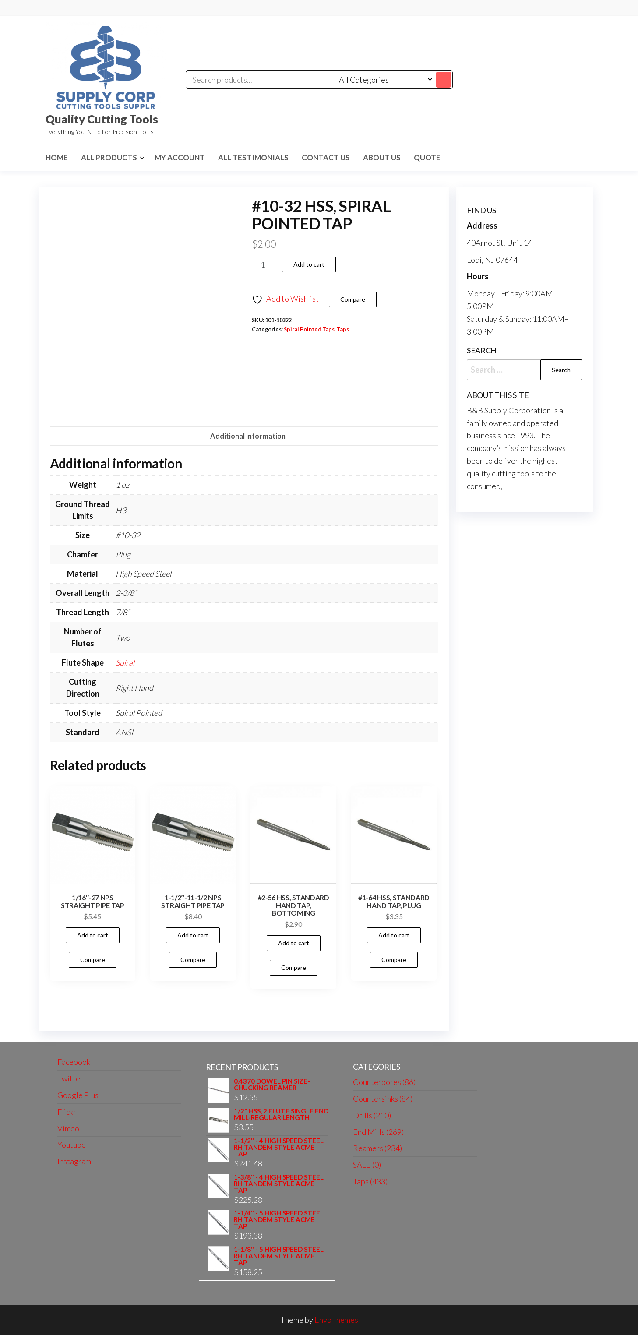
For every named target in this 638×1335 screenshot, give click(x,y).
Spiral (125, 662)
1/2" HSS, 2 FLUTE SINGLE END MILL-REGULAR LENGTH (281, 1114)
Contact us (326, 157)
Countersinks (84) (382, 1098)
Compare (352, 299)
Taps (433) (370, 1181)
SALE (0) (367, 1164)
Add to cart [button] (92, 935)
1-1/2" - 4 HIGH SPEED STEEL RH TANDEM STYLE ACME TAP (279, 1147)
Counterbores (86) (384, 1082)
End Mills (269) (378, 1132)
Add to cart (308, 264)
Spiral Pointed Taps (309, 329)
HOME (57, 157)
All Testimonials (253, 157)
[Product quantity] (266, 264)
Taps (343, 329)
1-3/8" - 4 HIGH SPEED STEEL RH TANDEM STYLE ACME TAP (279, 1184)
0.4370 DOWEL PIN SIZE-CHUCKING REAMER (272, 1084)
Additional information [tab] (248, 436)
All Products (109, 157)
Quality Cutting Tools (102, 119)
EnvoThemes (336, 1319)
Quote (427, 157)
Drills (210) (372, 1115)
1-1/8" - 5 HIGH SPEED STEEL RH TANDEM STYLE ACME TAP (279, 1256)
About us (382, 157)
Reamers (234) (377, 1148)
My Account (180, 157)
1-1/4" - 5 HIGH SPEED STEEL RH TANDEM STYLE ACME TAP (279, 1219)
